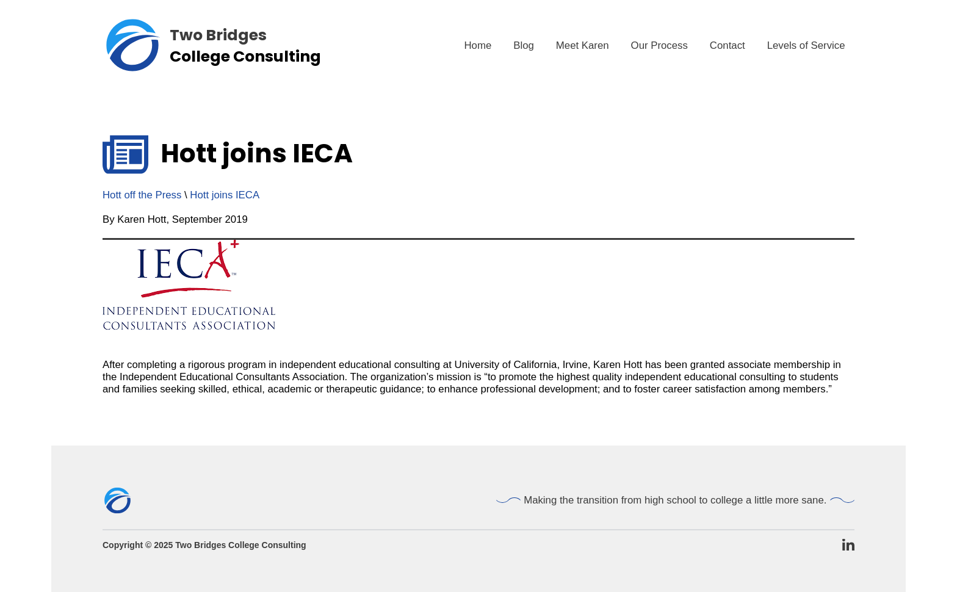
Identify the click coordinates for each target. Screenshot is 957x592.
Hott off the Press (142, 195)
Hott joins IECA (224, 195)
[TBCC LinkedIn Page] (848, 545)
